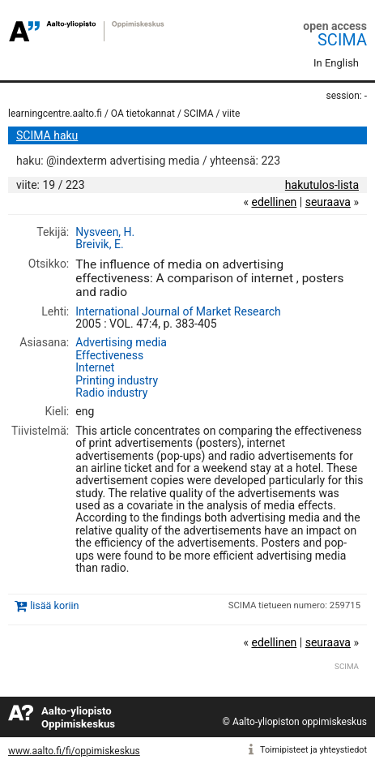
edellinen (273, 201)
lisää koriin (54, 606)
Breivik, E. (99, 244)
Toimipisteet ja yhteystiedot (313, 750)
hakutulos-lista (322, 184)
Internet (94, 367)
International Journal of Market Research (178, 311)
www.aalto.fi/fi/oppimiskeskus (74, 751)
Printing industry (116, 380)
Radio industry (111, 392)
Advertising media (121, 342)
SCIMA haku (47, 135)
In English (336, 63)
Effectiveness (109, 355)
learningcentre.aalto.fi (55, 113)
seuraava (328, 201)
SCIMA (342, 39)
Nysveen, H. (104, 231)
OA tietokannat (143, 113)
